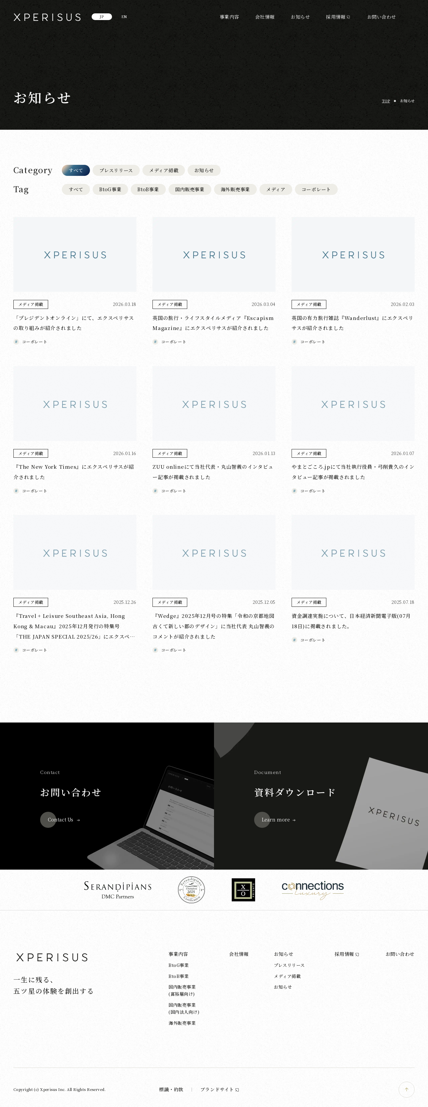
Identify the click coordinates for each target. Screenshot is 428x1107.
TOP (386, 100)
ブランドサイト (220, 1089)
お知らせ (300, 16)
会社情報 (265, 16)
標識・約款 (171, 1089)
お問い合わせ (381, 16)
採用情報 (335, 16)
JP (102, 16)
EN (124, 16)
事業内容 (229, 16)
